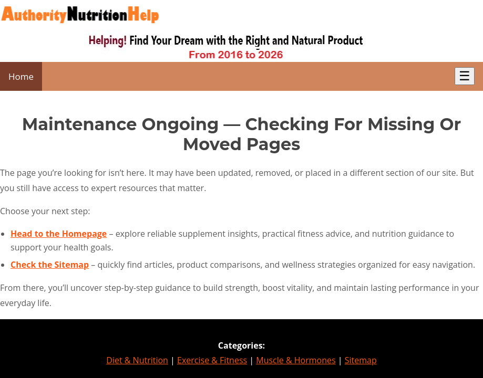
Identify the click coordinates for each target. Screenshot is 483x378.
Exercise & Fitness (212, 360)
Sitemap (361, 360)
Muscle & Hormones (295, 360)
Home (21, 76)
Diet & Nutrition (137, 360)
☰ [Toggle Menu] (464, 76)
